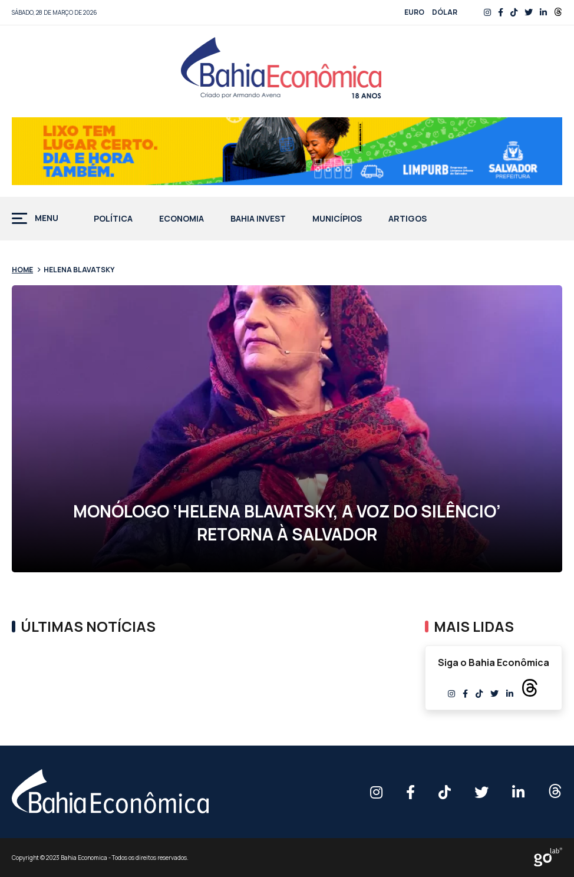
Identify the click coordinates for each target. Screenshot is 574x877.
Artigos (407, 219)
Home (22, 270)
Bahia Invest (258, 219)
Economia (181, 219)
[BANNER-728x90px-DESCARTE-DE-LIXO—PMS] (287, 151)
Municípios (337, 219)
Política (113, 219)
